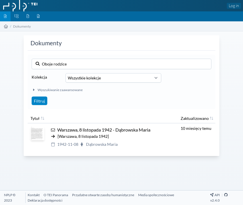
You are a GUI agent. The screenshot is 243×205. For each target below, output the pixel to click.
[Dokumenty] (5, 16)
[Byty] (28, 16)
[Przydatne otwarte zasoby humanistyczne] (103, 195)
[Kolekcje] (17, 16)
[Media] (38, 16)
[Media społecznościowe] (156, 195)
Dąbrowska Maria (102, 144)
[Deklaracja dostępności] (45, 200)
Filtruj (39, 101)
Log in (234, 5)
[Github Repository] (226, 195)
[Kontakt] (34, 195)
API (215, 195)
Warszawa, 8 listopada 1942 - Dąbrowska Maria (103, 129)
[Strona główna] (6, 26)
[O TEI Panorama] (56, 195)
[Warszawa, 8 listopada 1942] (83, 136)
